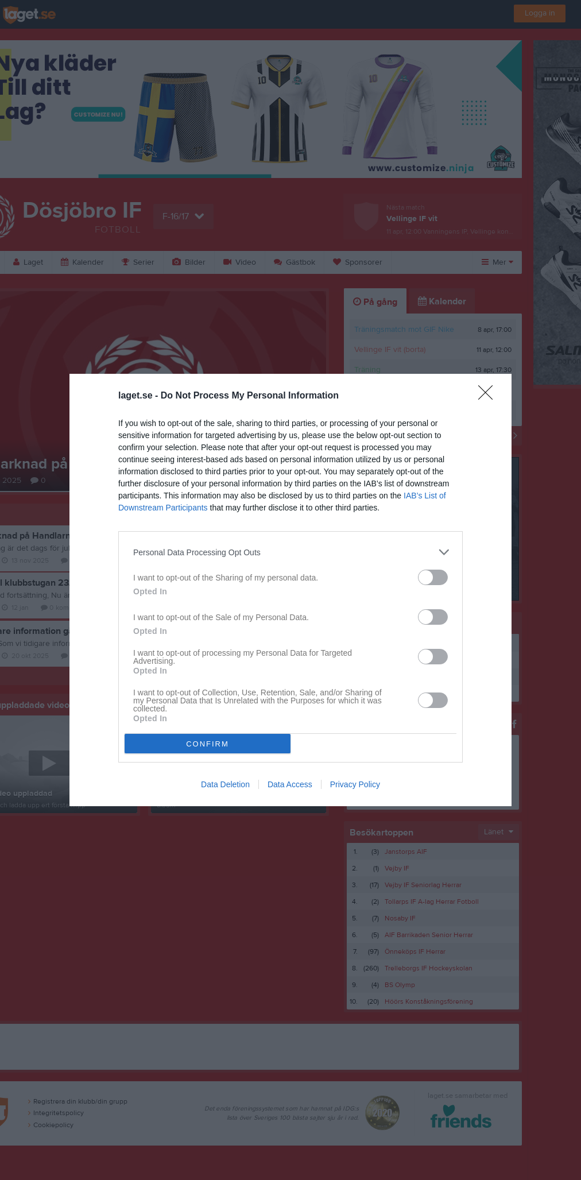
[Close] (489, 396)
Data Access (290, 784)
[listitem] (290, 552)
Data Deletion (225, 784)
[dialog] (290, 590)
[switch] (433, 577)
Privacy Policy (355, 784)
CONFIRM (207, 744)
